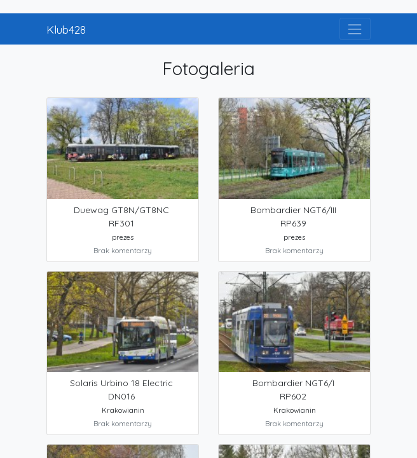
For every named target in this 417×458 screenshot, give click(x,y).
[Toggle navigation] (355, 29)
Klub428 (66, 29)
